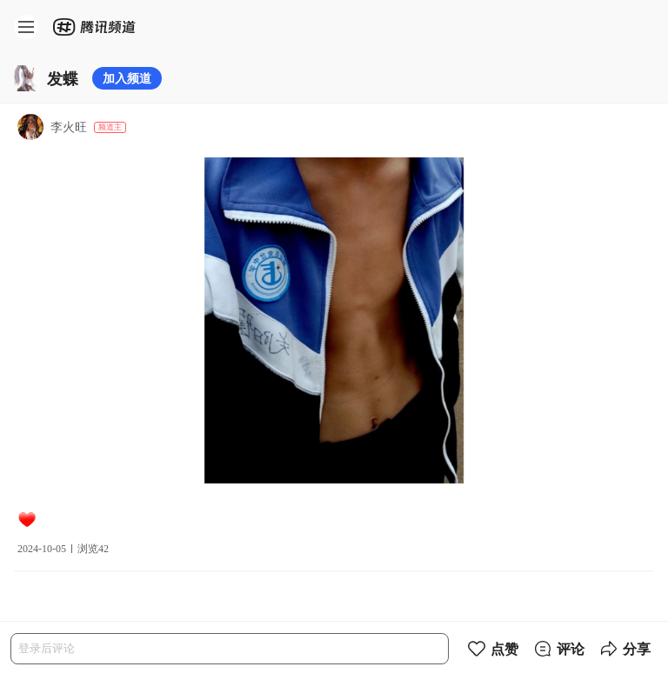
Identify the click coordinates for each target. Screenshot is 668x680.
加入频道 (127, 78)
